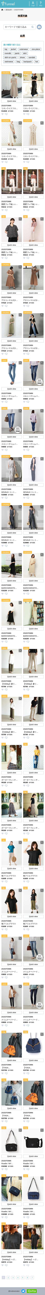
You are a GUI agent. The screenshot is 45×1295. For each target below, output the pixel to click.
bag (18, 62)
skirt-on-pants (10, 57)
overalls (8, 53)
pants (17, 53)
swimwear (9, 62)
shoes (22, 57)
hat (36, 62)
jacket (13, 49)
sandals (32, 57)
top (6, 49)
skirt (25, 53)
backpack (28, 62)
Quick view (11, 101)
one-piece (36, 49)
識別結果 (9, 10)
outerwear (23, 49)
